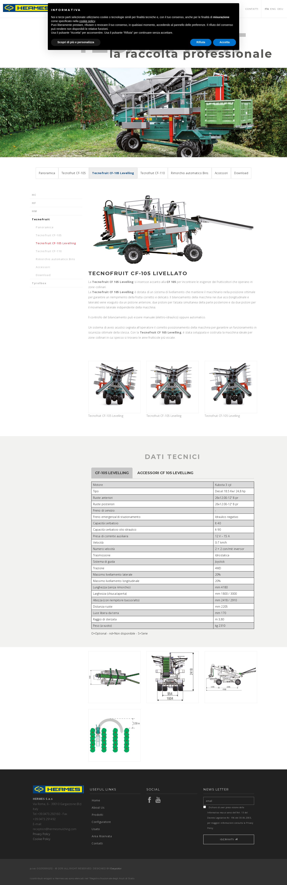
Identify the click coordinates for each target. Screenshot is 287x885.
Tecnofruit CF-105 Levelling (114, 389)
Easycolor (116, 868)
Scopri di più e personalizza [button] (75, 42)
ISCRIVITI (229, 839)
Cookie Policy (41, 839)
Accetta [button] (224, 42)
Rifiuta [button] (201, 42)
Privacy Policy (41, 834)
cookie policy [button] (87, 21)
